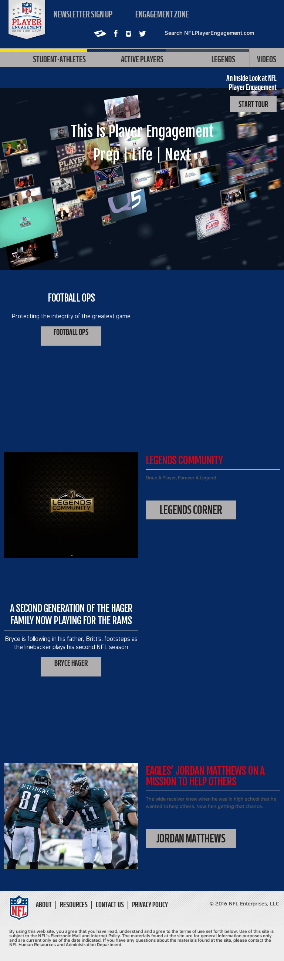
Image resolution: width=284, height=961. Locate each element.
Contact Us (110, 905)
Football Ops (71, 332)
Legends (207, 58)
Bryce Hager (71, 663)
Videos (266, 59)
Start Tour (253, 104)
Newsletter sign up (83, 14)
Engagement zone (162, 14)
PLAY (142, 193)
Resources (74, 905)
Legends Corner (191, 509)
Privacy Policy (150, 905)
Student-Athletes (43, 58)
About (44, 905)
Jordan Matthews (191, 838)
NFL (27, 19)
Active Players (126, 58)
